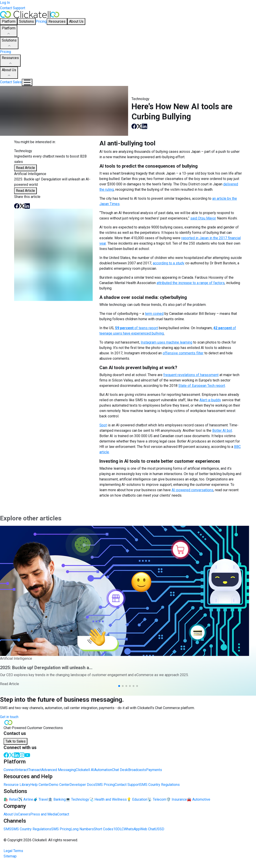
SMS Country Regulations (160, 784)
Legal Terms (13, 851)
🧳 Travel (40, 799)
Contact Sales (11, 82)
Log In (5, 2)
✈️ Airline (25, 799)
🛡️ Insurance (176, 799)
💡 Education (137, 799)
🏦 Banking (57, 799)
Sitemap (10, 856)
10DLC (118, 829)
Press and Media (43, 814)
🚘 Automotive (198, 799)
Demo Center (59, 784)
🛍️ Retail (11, 799)
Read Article (25, 168)
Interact (22, 770)
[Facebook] (6, 755)
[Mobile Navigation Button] (27, 82)
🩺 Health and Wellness (108, 799)
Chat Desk (120, 770)
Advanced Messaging (59, 770)
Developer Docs (82, 784)
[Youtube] (27, 755)
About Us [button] (76, 21)
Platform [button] (8, 21)
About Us (9, 73)
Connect (10, 770)
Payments (154, 770)
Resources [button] (57, 21)
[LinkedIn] (16, 755)
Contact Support (12, 8)
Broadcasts (137, 770)
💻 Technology (77, 799)
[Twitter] (11, 755)
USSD (159, 829)
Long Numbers (82, 829)
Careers (24, 814)
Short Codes (103, 829)
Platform (8, 31)
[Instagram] (22, 755)
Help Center (39, 784)
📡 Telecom (156, 799)
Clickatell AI (85, 770)
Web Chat (147, 829)
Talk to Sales (15, 741)
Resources (10, 61)
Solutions (9, 43)
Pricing (41, 21)
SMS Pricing (105, 784)
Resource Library (17, 784)
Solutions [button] (26, 21)
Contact (63, 814)
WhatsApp (132, 829)
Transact (35, 770)
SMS (7, 829)
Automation (103, 770)
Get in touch (9, 717)
